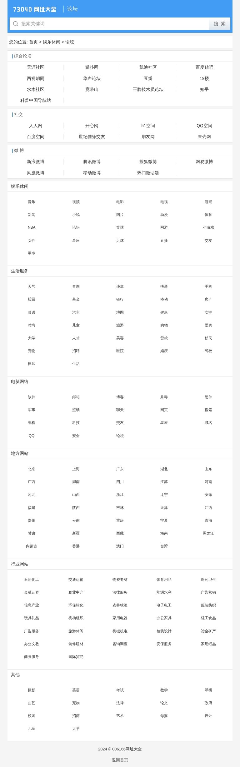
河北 (31, 494)
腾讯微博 (92, 161)
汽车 (76, 312)
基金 (76, 299)
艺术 (120, 716)
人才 (76, 338)
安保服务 (164, 644)
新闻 (31, 214)
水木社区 (35, 89)
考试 (120, 690)
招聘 (76, 351)
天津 (164, 508)
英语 (76, 690)
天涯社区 (35, 67)
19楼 (204, 78)
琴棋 (208, 690)
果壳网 (204, 136)
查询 (76, 286)
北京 (31, 469)
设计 (208, 716)
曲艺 (31, 703)
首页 (33, 41)
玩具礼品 (31, 618)
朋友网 (148, 136)
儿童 (76, 325)
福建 (31, 508)
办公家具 (164, 618)
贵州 (31, 520)
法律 (120, 703)
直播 (164, 240)
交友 (208, 240)
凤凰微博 (35, 173)
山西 (76, 494)
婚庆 (164, 351)
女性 (31, 240)
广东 (120, 469)
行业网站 (19, 564)
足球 (120, 240)
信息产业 (31, 605)
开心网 (91, 125)
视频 (76, 202)
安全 (76, 436)
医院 (120, 351)
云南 (76, 520)
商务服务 (31, 657)
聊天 (120, 410)
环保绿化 (75, 605)
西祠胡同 (35, 78)
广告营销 (208, 592)
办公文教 (31, 644)
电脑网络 (19, 381)
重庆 (120, 520)
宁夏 (164, 520)
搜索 (208, 410)
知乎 (204, 89)
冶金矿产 (208, 631)
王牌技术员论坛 (148, 89)
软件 (31, 397)
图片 (120, 214)
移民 (208, 338)
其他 (15, 674)
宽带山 (91, 89)
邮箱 (76, 397)
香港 (76, 546)
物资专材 (120, 579)
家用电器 (120, 618)
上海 (76, 469)
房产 (208, 299)
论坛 (69, 41)
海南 (164, 533)
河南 (208, 482)
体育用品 (164, 579)
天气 (31, 286)
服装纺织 (208, 605)
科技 (76, 423)
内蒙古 (31, 546)
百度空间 (35, 136)
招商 (76, 716)
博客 (120, 397)
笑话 (120, 227)
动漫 (164, 214)
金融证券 (31, 592)
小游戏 (208, 227)
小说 (76, 214)
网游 (164, 227)
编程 (31, 423)
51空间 (148, 125)
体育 (208, 214)
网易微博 (204, 161)
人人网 (35, 125)
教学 (164, 690)
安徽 (208, 494)
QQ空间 (204, 125)
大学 (31, 338)
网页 (164, 410)
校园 (31, 716)
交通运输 (75, 579)
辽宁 (164, 494)
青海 (208, 520)
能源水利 (164, 592)
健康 (164, 312)
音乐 (31, 202)
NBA (31, 227)
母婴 (164, 716)
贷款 (164, 338)
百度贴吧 (204, 67)
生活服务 (19, 271)
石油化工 (31, 579)
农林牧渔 (120, 605)
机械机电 (120, 631)
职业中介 (75, 592)
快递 (164, 286)
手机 (208, 286)
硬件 (208, 397)
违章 (120, 286)
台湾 (164, 546)
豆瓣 (148, 78)
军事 (31, 253)
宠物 (31, 351)
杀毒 (164, 397)
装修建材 (75, 644)
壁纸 (76, 410)
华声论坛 (92, 78)
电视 (164, 202)
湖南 (76, 482)
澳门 (120, 546)
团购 (208, 325)
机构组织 (75, 618)
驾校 (208, 351)
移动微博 (92, 173)
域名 (208, 423)
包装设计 (164, 631)
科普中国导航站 (35, 100)
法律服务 (120, 592)
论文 (164, 703)
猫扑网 (91, 67)
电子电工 (164, 605)
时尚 (31, 325)
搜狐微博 (148, 161)
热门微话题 (148, 173)
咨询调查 (120, 644)
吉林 (120, 508)
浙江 (120, 494)
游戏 (208, 202)
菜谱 (31, 312)
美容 (120, 338)
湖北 (164, 469)
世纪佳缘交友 (92, 136)
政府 (208, 703)
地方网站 (19, 453)
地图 (120, 312)
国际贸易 (75, 657)
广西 (31, 482)
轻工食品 (208, 618)
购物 (164, 325)
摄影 (31, 690)
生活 (76, 363)
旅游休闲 (75, 631)
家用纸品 (208, 644)
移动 (164, 299)
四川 (120, 482)
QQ (32, 436)
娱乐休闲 (51, 41)
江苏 (164, 482)
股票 (31, 299)
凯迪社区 (148, 67)
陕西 (76, 508)
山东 (208, 469)
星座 (76, 240)
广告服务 (31, 631)
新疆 (76, 533)
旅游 (120, 325)
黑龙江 (208, 533)
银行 (120, 299)
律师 (31, 363)
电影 (120, 202)
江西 (208, 508)
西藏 (120, 533)
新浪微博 (35, 161)
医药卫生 (208, 579)
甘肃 (31, 533)
